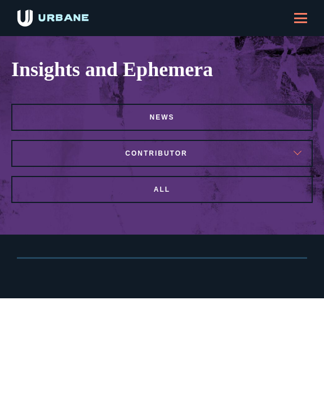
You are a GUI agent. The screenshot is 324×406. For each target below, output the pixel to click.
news (162, 117)
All (162, 189)
